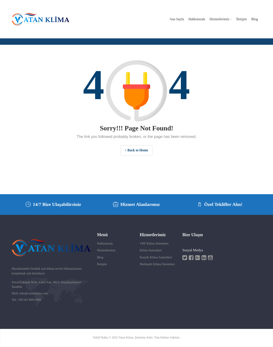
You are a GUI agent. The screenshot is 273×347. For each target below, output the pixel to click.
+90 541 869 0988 (29, 300)
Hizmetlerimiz (106, 250)
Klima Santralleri (151, 250)
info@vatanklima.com (33, 293)
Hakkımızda (105, 244)
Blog (100, 257)
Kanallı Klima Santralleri (156, 257)
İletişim (102, 264)
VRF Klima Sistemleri (154, 244)
